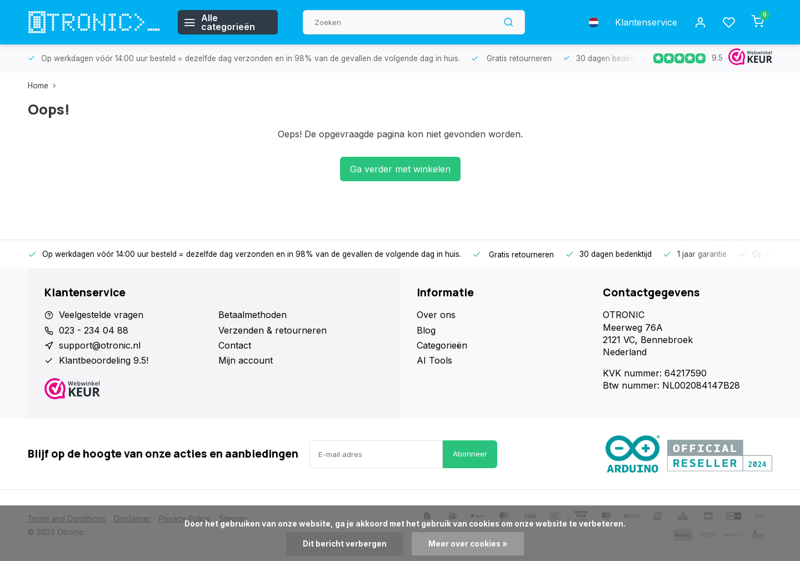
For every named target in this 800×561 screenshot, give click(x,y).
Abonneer (470, 453)
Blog (426, 330)
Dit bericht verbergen (345, 543)
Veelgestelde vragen (101, 314)
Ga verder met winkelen (400, 169)
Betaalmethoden (252, 314)
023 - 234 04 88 (93, 330)
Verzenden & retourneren (272, 330)
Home (44, 85)
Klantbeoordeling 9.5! (103, 360)
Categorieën (442, 345)
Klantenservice (646, 22)
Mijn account (245, 360)
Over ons (436, 314)
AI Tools (434, 360)
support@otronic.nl (100, 345)
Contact (234, 345)
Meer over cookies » (467, 543)
